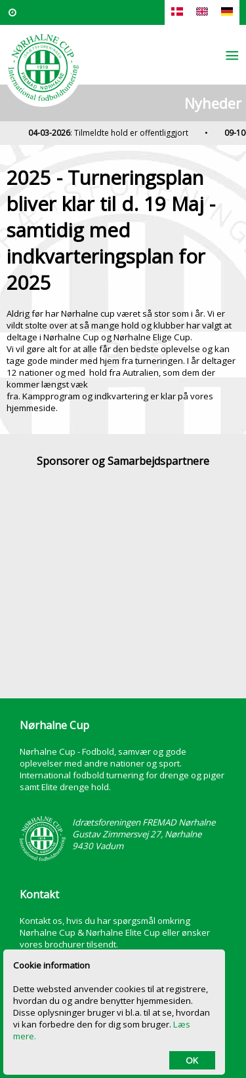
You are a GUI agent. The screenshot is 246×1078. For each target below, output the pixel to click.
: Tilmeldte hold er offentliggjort (111, 132)
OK (192, 1060)
